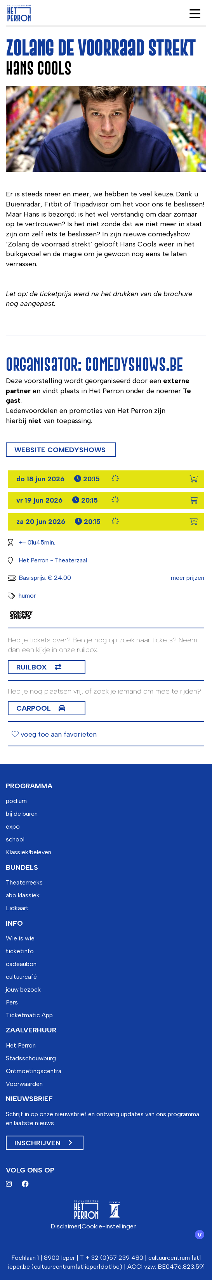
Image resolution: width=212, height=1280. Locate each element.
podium (16, 801)
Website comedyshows (61, 450)
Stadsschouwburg (31, 1058)
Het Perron (21, 1045)
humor (27, 595)
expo (13, 826)
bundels (22, 867)
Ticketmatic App (29, 1015)
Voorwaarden (24, 1083)
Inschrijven (43, 1143)
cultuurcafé (21, 976)
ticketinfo (20, 951)
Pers (12, 1002)
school (15, 839)
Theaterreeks (24, 882)
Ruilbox (31, 667)
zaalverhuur (31, 1030)
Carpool (33, 708)
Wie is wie (20, 938)
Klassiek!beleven (28, 852)
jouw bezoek (23, 989)
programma (29, 786)
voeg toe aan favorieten (54, 734)
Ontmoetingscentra (33, 1071)
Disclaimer (65, 1226)
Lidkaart (17, 908)
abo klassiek (23, 895)
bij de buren (22, 813)
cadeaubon (21, 964)
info (14, 923)
